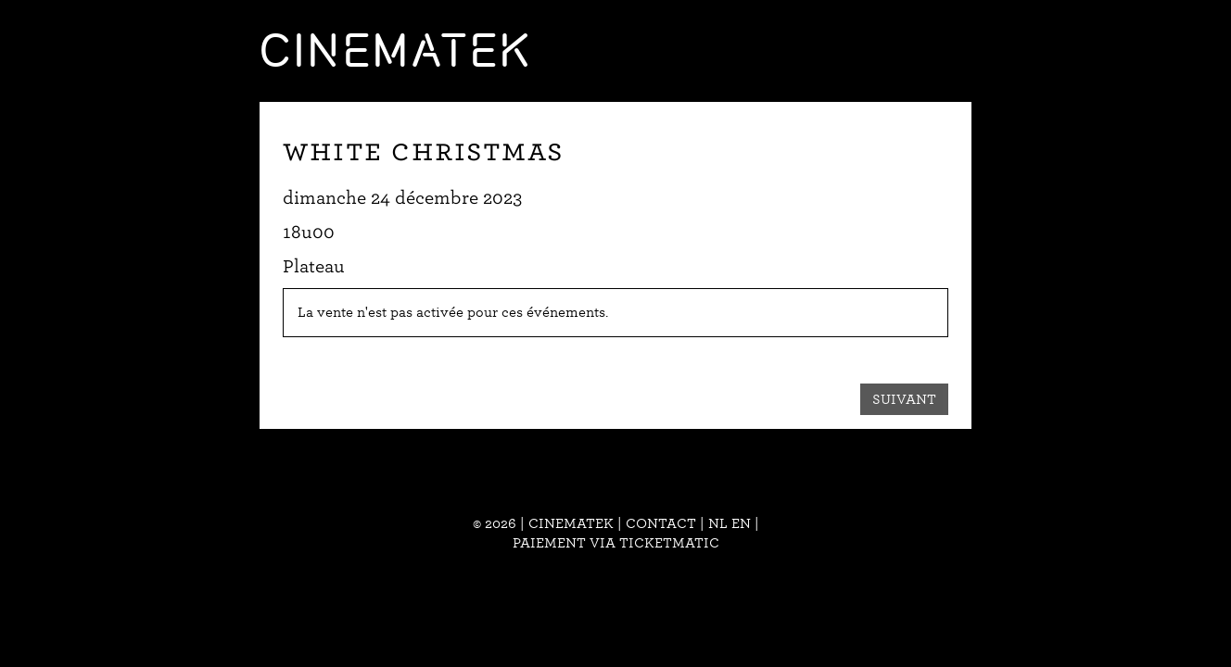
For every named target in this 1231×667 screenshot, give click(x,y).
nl (718, 523)
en (741, 523)
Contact (661, 523)
